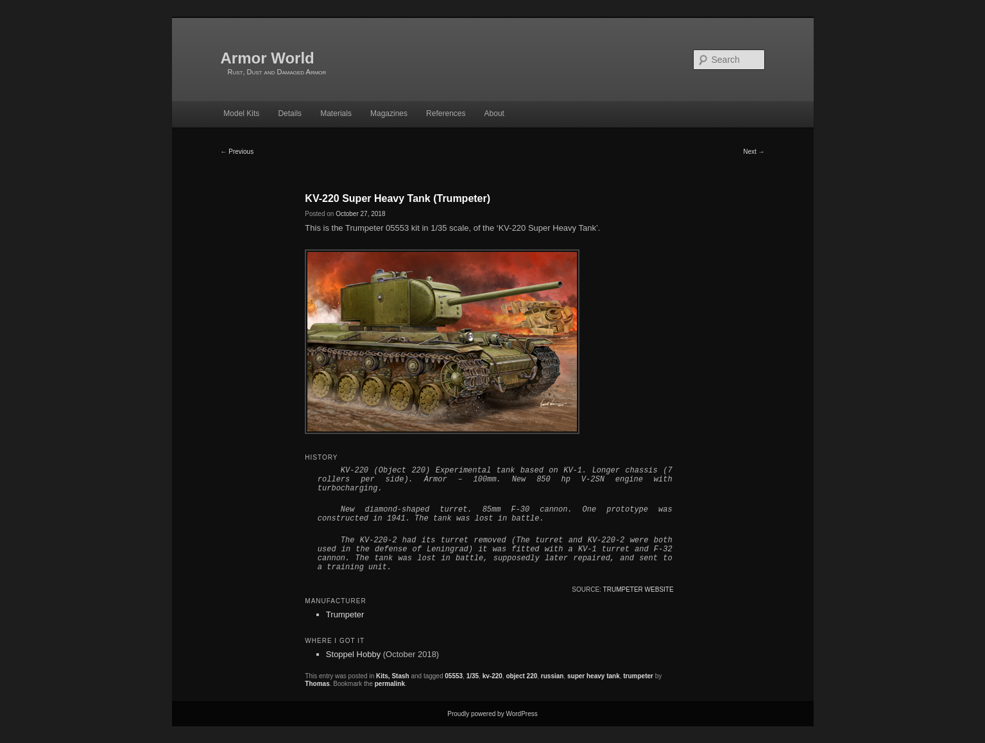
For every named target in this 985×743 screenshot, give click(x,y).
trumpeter (638, 676)
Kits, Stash (392, 676)
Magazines (388, 113)
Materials (336, 113)
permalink (390, 683)
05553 (454, 676)
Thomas (317, 683)
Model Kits (241, 113)
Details (290, 113)
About (494, 113)
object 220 (521, 676)
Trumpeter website (638, 589)
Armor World (267, 58)
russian (552, 676)
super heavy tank (593, 676)
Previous (237, 151)
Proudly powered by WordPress (492, 713)
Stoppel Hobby (353, 654)
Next (753, 151)
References (445, 113)
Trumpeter (345, 614)
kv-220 (492, 676)
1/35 (473, 676)
